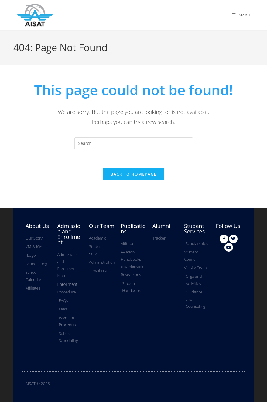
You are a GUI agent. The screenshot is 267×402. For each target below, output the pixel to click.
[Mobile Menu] (241, 15)
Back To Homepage (133, 174)
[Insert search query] (133, 143)
